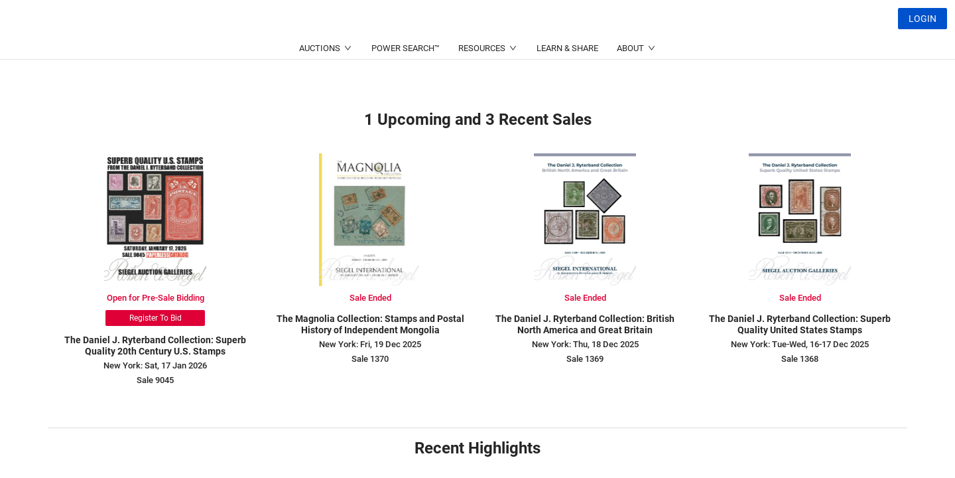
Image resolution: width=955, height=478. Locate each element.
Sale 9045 (155, 380)
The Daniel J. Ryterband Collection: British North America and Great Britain (584, 324)
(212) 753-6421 (305, 50)
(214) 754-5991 (433, 50)
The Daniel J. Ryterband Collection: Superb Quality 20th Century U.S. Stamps (155, 346)
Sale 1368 (799, 359)
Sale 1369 (585, 359)
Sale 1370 (370, 359)
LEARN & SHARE (567, 80)
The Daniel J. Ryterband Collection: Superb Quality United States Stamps (800, 324)
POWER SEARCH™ (405, 80)
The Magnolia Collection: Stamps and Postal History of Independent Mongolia (370, 324)
